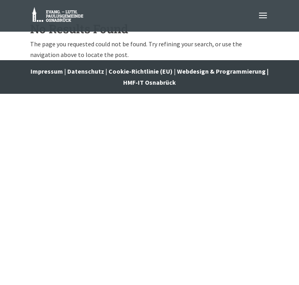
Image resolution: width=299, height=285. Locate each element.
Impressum (47, 71)
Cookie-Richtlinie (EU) (141, 71)
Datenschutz (85, 71)
